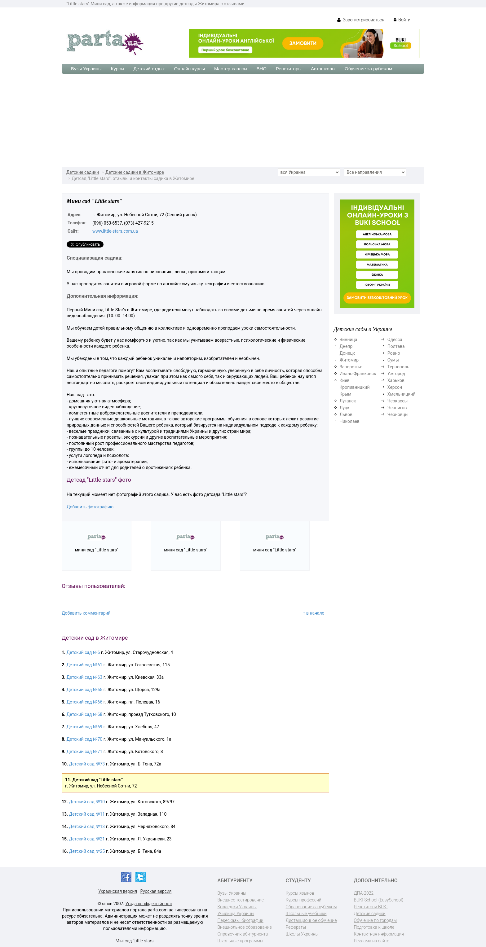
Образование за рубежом (311, 906)
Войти (402, 19)
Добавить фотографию (90, 506)
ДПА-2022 (364, 893)
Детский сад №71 (85, 751)
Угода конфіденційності (149, 903)
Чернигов (397, 407)
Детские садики (82, 172)
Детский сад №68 (85, 714)
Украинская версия (117, 891)
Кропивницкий (355, 387)
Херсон (394, 387)
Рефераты (296, 927)
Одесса (394, 339)
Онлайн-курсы (189, 68)
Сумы (393, 359)
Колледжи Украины (237, 906)
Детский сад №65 (85, 689)
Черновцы (398, 414)
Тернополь (398, 366)
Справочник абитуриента (243, 934)
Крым (345, 394)
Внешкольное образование (245, 927)
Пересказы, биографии (240, 920)
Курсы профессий (303, 899)
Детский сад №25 (87, 851)
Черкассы (397, 400)
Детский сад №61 (85, 664)
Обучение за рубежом (368, 68)
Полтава (396, 346)
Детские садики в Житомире (134, 172)
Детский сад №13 (87, 826)
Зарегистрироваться (360, 19)
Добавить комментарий (86, 613)
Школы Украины (302, 934)
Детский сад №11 (87, 814)
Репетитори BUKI (371, 906)
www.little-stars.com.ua (115, 231)
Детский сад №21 (87, 838)
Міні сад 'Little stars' (135, 940)
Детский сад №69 (85, 726)
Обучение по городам (375, 920)
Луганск (348, 400)
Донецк (347, 353)
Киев (345, 380)
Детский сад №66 (85, 701)
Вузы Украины (86, 68)
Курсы (117, 68)
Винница (348, 339)
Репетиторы (289, 68)
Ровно (393, 353)
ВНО (261, 68)
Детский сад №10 (87, 801)
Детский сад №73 (87, 763)
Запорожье (351, 366)
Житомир (349, 359)
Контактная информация (379, 934)
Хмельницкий (401, 394)
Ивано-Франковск (358, 373)
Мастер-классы (230, 68)
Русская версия (155, 891)
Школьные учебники (306, 913)
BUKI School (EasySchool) (378, 899)
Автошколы (323, 68)
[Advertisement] (243, 120)
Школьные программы (240, 940)
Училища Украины (236, 913)
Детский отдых (149, 68)
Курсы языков (300, 893)
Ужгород (396, 373)
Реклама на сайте (371, 940)
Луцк (345, 407)
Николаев (350, 421)
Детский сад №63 (85, 677)
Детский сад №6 (83, 652)
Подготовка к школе (374, 927)
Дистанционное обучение (311, 920)
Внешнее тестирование (241, 899)
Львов (346, 414)
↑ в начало (314, 613)
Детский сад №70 (85, 739)
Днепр (346, 346)
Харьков (395, 380)
